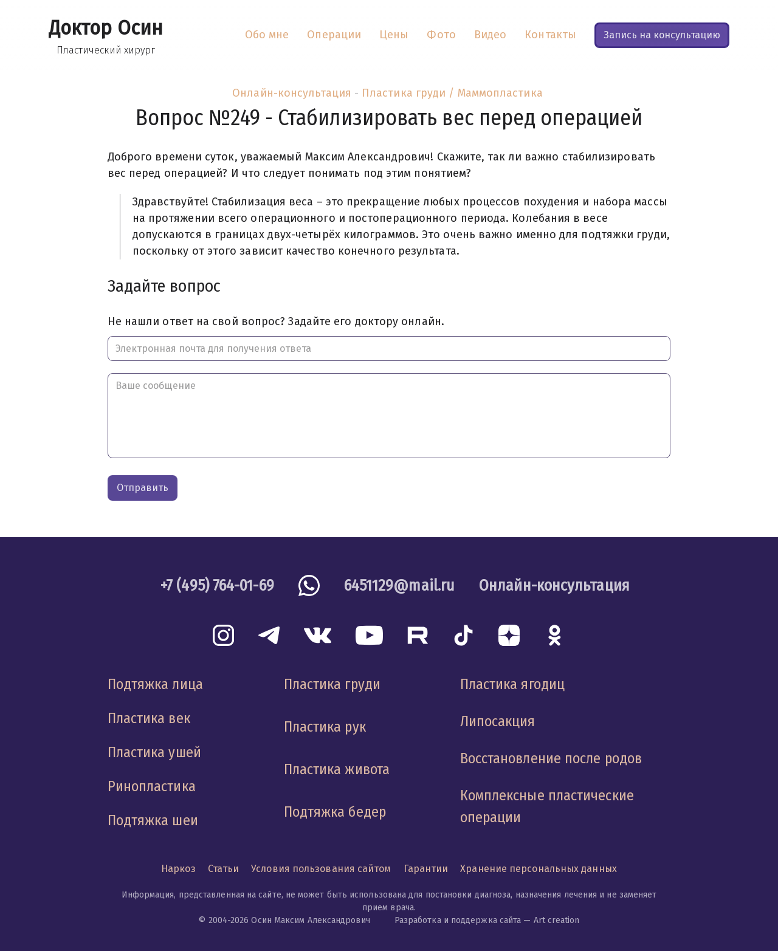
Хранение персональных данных (538, 868)
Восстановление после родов (551, 758)
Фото (441, 34)
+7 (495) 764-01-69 (217, 585)
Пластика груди (332, 684)
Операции (334, 34)
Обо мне (267, 34)
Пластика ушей (154, 752)
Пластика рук (325, 726)
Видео (490, 34)
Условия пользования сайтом (321, 868)
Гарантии (426, 868)
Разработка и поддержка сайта (458, 920)
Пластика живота (337, 769)
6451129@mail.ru (399, 585)
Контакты (550, 34)
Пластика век (149, 718)
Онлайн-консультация (291, 93)
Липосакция (497, 721)
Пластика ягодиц (512, 684)
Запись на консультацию (662, 35)
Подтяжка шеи (153, 820)
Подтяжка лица (155, 684)
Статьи (223, 868)
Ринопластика (152, 786)
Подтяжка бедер (335, 811)
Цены (393, 34)
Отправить (142, 487)
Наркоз (178, 868)
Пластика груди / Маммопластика (452, 93)
